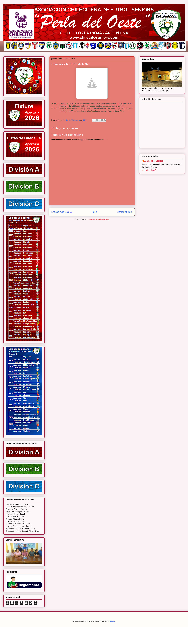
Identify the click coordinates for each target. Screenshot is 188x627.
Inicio (94, 212)
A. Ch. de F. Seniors (153, 161)
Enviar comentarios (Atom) (98, 219)
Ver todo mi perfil (149, 170)
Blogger (112, 621)
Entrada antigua (124, 212)
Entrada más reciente (62, 212)
